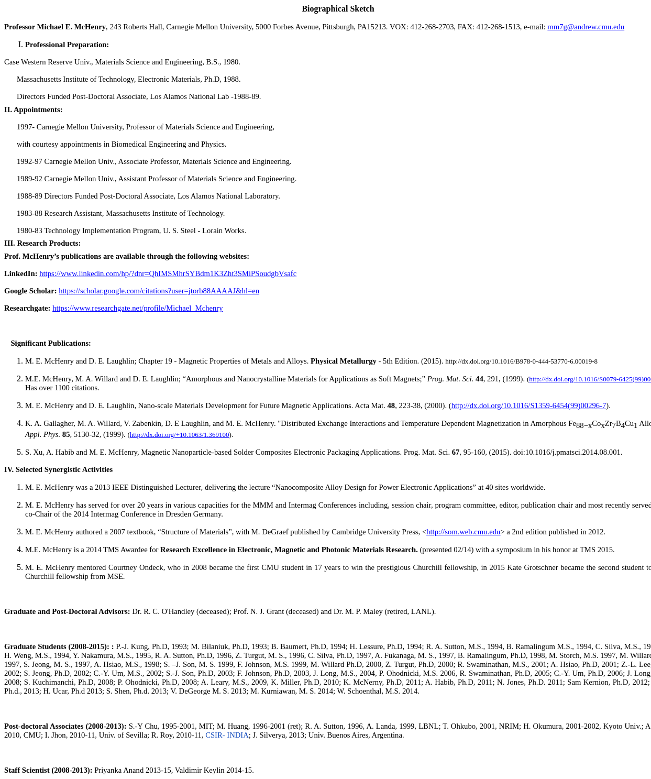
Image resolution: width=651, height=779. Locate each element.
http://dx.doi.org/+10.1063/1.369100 (179, 434)
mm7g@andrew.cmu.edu (585, 27)
